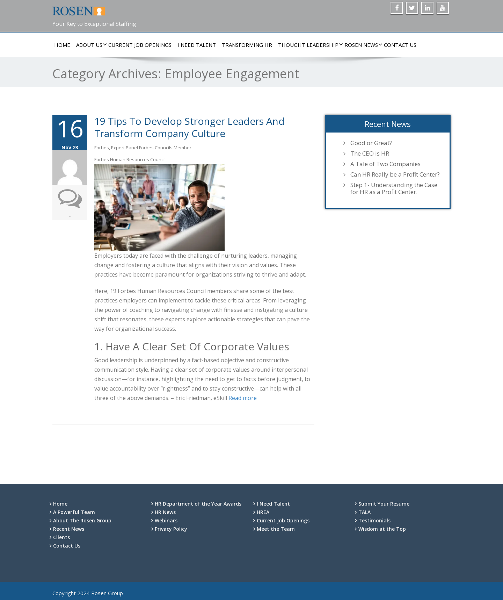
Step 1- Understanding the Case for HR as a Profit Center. (393, 188)
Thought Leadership (309, 44)
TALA (364, 512)
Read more (242, 398)
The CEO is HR (369, 153)
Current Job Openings (140, 44)
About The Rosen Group (82, 520)
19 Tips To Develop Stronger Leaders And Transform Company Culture (189, 127)
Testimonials (374, 520)
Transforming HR (247, 44)
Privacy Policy (171, 529)
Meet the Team (276, 529)
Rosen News (362, 44)
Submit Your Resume (383, 503)
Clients (61, 537)
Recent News (68, 529)
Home (62, 44)
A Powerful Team (74, 512)
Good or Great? (371, 143)
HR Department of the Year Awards (198, 503)
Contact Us (400, 44)
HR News (165, 512)
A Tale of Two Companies (385, 163)
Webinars (166, 520)
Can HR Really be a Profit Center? (395, 174)
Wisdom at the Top (382, 529)
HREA (263, 512)
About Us (90, 44)
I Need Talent (196, 44)
